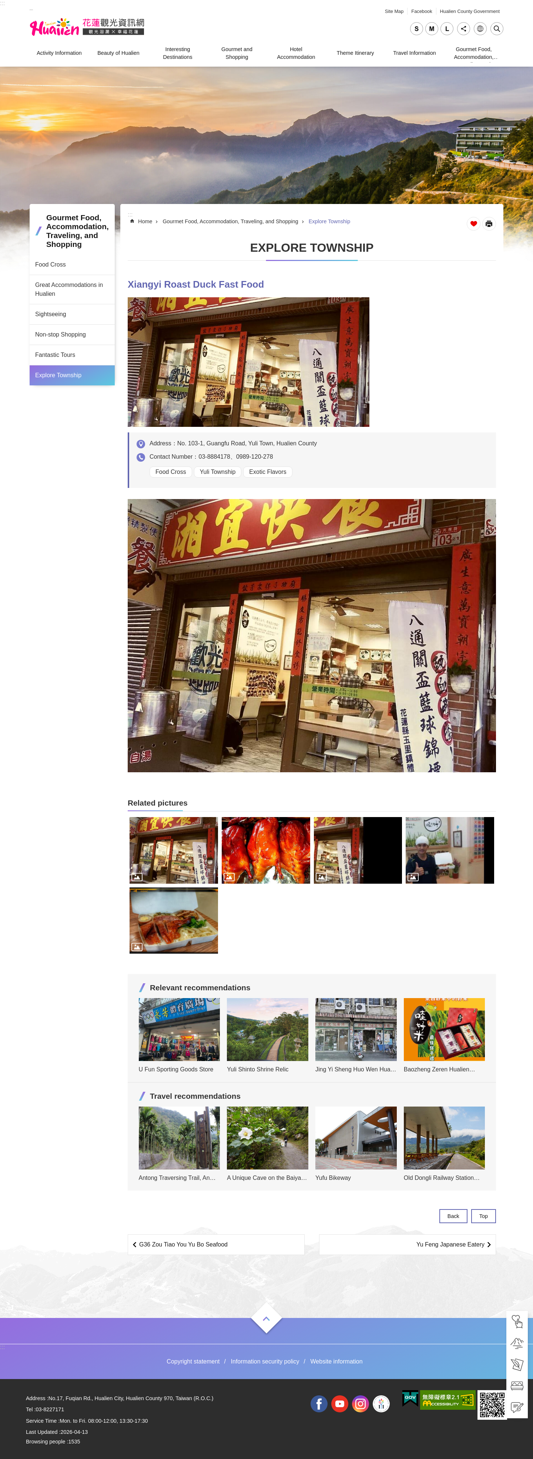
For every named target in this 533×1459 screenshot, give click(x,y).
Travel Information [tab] (414, 53)
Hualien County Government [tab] (470, 11)
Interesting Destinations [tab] (177, 53)
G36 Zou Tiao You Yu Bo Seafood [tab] (183, 1244)
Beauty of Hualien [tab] (118, 53)
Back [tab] (453, 1216)
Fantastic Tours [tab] (55, 355)
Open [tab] (266, 1318)
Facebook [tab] (421, 11)
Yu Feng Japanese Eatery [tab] (450, 1244)
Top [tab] (483, 1216)
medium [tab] (431, 28)
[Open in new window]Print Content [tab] (489, 224)
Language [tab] (480, 28)
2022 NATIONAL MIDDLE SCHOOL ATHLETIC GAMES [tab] (381, 1403)
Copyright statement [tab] (193, 1361)
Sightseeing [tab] (50, 314)
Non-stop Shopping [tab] (60, 334)
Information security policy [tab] (265, 1361)
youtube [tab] (339, 1403)
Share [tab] (463, 28)
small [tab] (416, 28)
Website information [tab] (337, 1361)
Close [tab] (496, 28)
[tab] (517, 1321)
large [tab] (446, 28)
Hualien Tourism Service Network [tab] (87, 27)
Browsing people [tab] (45, 1442)
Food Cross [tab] (50, 264)
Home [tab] (145, 221)
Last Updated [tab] (42, 1432)
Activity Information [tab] (59, 53)
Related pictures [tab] (158, 803)
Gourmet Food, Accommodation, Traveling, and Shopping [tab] (473, 54)
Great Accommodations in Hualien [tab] (69, 289)
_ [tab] (31, 7)
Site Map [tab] (394, 11)
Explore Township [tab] (58, 375)
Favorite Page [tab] (473, 224)
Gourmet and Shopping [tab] (236, 53)
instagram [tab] (360, 1403)
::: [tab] (2, 3)
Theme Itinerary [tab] (355, 53)
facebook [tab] (319, 1403)
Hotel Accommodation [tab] (296, 53)
